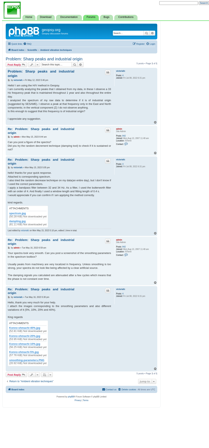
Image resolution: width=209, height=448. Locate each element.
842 (124, 136)
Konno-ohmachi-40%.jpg (24, 328)
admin (119, 129)
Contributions (126, 17)
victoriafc (120, 71)
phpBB (71, 397)
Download (45, 17)
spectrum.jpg (17, 213)
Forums (91, 17)
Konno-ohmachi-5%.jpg (24, 352)
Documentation (69, 17)
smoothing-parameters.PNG (26, 360)
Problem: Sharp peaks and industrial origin (44, 59)
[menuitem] (27, 43)
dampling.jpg (17, 221)
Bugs (106, 17)
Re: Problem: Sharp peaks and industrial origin (41, 131)
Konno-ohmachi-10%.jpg (24, 344)
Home (28, 17)
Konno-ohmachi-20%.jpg (24, 336)
